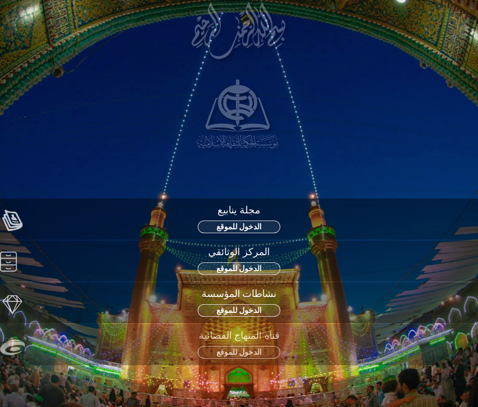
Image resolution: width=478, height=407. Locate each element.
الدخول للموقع (239, 226)
